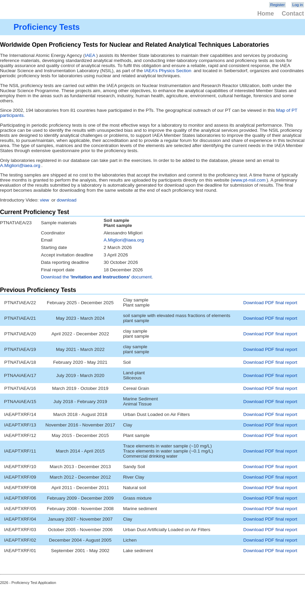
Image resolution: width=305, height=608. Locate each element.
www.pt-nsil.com (248, 180)
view (44, 200)
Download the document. (97, 276)
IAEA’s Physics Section (167, 70)
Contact (293, 13)
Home (265, 13)
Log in (297, 5)
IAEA (90, 55)
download (66, 200)
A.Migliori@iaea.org (20, 165)
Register (277, 5)
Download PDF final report (270, 302)
